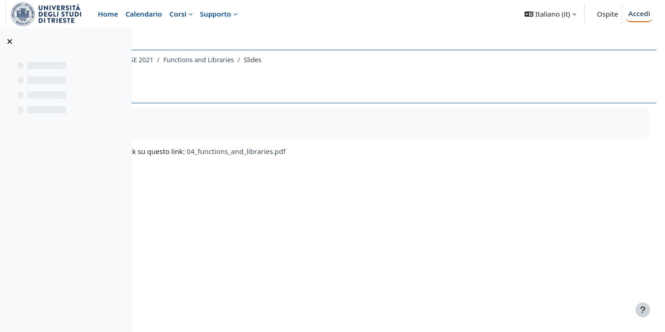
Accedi (639, 13)
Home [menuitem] (108, 13)
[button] (550, 14)
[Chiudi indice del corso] (9, 41)
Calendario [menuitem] (144, 13)
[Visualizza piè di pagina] (642, 309)
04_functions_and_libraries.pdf (344, 151)
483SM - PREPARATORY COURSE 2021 (206, 59)
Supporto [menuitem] (215, 13)
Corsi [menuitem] (178, 13)
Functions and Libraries (307, 59)
